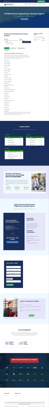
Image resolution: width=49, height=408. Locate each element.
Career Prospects (21, 48)
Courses (25, 3)
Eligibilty (6, 50)
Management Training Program (39, 37)
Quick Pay (30, 3)
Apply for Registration (12, 242)
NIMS (17, 406)
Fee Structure (13, 48)
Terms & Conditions (32, 406)
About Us (6, 395)
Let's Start (31, 315)
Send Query (10, 284)
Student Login (41, 1)
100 (20, 138)
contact (43, 3)
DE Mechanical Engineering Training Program (11, 40)
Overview (6, 48)
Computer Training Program (39, 40)
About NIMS (35, 3)
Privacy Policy (38, 406)
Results (16, 395)
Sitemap (44, 406)
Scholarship (39, 3)
